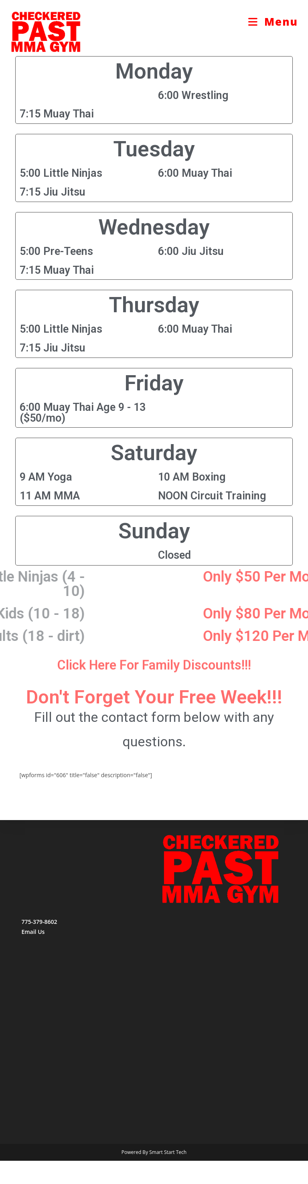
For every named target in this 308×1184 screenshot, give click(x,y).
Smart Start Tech (167, 1175)
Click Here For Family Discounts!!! (154, 671)
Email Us (33, 955)
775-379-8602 (39, 945)
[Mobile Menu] (273, 21)
